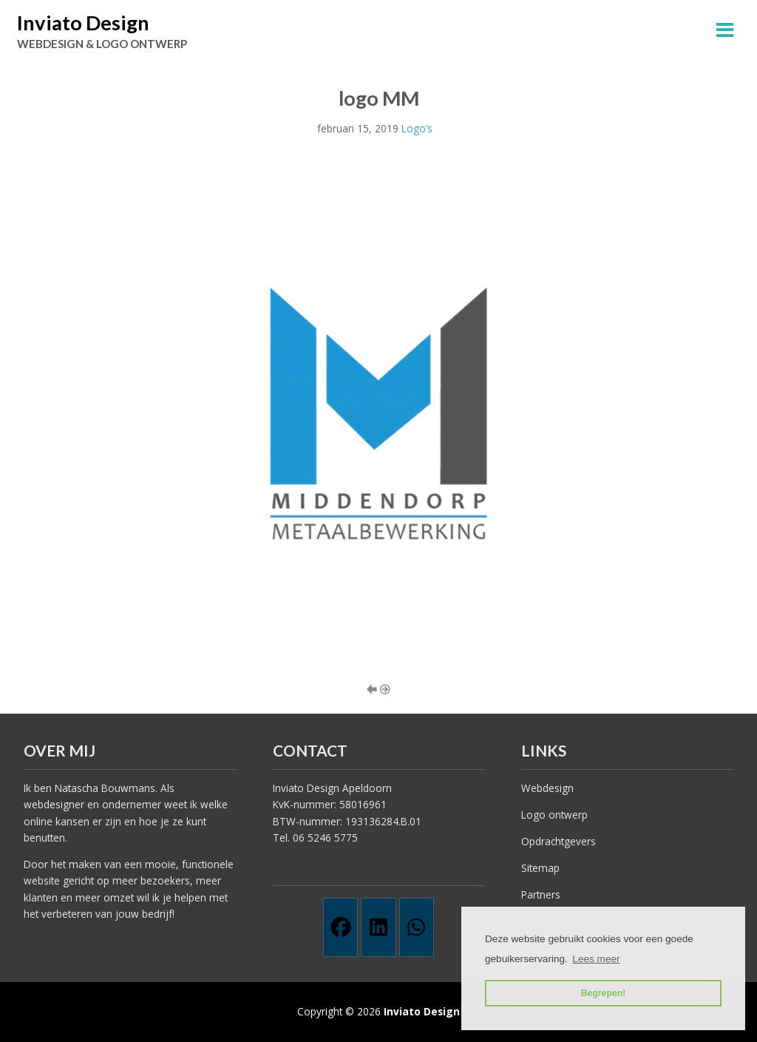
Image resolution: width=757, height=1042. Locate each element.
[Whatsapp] (416, 927)
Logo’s (416, 128)
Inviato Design (83, 22)
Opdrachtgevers (558, 841)
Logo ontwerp (554, 815)
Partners (540, 894)
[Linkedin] (378, 927)
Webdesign (547, 788)
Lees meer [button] (595, 958)
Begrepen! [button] (603, 993)
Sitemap (540, 868)
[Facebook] (340, 927)
